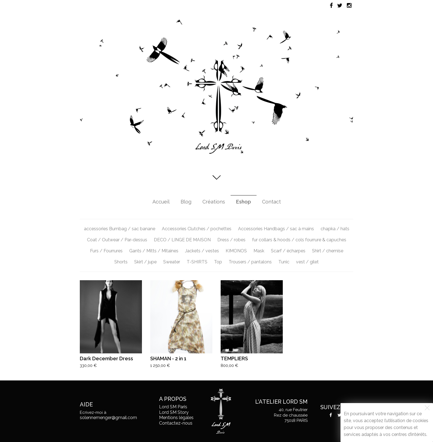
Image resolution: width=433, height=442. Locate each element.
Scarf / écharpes (288, 250)
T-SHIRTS (197, 261)
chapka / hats (335, 228)
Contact (271, 202)
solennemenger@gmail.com (108, 417)
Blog (186, 202)
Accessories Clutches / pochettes (196, 228)
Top (218, 261)
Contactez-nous (175, 423)
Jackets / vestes (202, 250)
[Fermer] (427, 407)
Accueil (161, 202)
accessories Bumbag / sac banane (119, 228)
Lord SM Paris (173, 406)
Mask (259, 250)
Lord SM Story (174, 412)
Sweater (171, 261)
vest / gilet (307, 261)
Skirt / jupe (145, 261)
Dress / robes (231, 239)
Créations (213, 202)
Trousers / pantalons (250, 261)
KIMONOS (236, 250)
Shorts (121, 261)
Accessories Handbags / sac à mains (276, 228)
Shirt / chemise (327, 250)
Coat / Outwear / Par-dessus (117, 239)
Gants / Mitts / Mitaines (153, 250)
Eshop (243, 202)
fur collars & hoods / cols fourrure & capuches (299, 239)
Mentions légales (176, 417)
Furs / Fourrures (106, 250)
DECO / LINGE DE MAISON (182, 239)
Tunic (283, 261)
